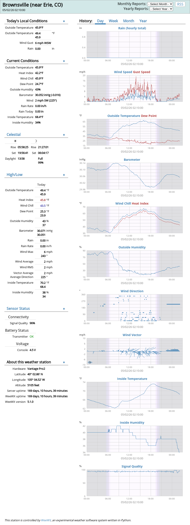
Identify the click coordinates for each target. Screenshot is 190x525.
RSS (180, 4)
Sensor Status (18, 308)
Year (143, 20)
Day (100, 20)
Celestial (14, 134)
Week (113, 20)
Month (128, 20)
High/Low (14, 174)
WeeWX (46, 520)
